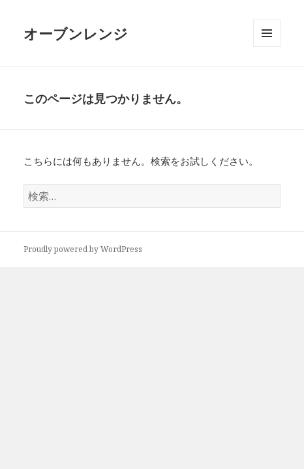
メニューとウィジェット (267, 46)
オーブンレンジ (75, 33)
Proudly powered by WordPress (82, 249)
